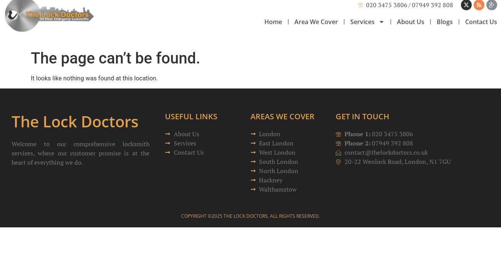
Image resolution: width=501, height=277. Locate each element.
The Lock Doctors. (246, 216)
